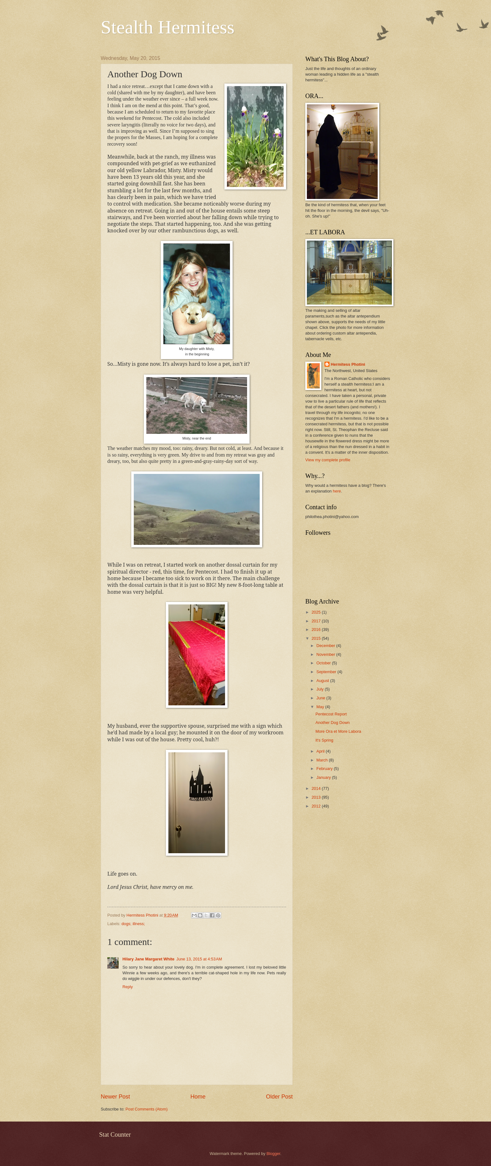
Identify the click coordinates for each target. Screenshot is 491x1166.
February (325, 768)
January (324, 777)
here (337, 491)
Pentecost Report (331, 714)
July (320, 689)
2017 (317, 621)
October (324, 663)
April (320, 751)
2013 (317, 797)
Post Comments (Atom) (147, 1109)
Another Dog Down (332, 722)
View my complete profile (327, 460)
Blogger (273, 1153)
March (322, 760)
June (321, 698)
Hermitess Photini (348, 364)
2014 (317, 788)
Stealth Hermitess (167, 27)
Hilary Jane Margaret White (148, 959)
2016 (317, 629)
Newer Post (115, 1096)
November (326, 654)
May (320, 706)
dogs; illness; (133, 923)
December (326, 645)
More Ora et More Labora (338, 731)
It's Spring (324, 740)
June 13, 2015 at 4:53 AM (199, 959)
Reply (127, 986)
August (323, 680)
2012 (317, 806)
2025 (317, 612)
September (326, 671)
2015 (317, 638)
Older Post (279, 1096)
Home (198, 1096)
